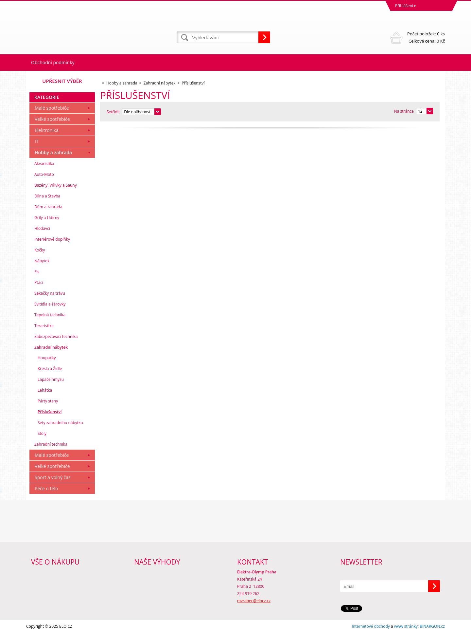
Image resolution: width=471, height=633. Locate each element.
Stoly (42, 433)
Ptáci (38, 282)
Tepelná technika (49, 315)
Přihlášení (404, 6)
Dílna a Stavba (47, 196)
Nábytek (41, 261)
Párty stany (48, 401)
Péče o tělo (46, 488)
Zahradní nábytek (51, 347)
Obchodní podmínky (53, 62)
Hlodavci (42, 228)
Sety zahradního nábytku (60, 422)
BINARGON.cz (432, 626)
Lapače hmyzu (51, 379)
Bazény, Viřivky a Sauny (55, 185)
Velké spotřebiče (52, 119)
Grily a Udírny (46, 217)
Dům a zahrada (48, 207)
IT (37, 141)
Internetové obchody (371, 626)
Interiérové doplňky (52, 239)
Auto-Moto (44, 174)
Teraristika (44, 325)
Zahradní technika (50, 444)
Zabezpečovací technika (56, 336)
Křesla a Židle (50, 368)
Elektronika (47, 130)
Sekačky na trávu (49, 293)
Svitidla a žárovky (50, 304)
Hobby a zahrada (53, 152)
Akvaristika (44, 163)
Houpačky (47, 358)
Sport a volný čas (53, 477)
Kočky (39, 250)
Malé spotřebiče (52, 108)
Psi (37, 271)
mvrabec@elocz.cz (253, 601)
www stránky (406, 626)
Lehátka (45, 390)
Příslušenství (49, 412)
